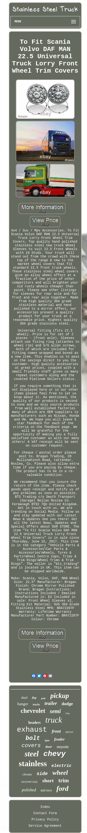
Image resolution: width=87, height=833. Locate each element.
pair (43, 698)
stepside (63, 747)
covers (31, 746)
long (67, 713)
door (48, 746)
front (56, 731)
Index (45, 807)
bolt (33, 738)
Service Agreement (45, 826)
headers (34, 723)
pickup (59, 695)
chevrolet (33, 710)
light (47, 740)
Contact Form (45, 813)
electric (61, 765)
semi (55, 711)
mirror (69, 732)
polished (29, 790)
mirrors (46, 790)
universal (29, 782)
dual (24, 697)
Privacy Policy (45, 819)
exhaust (32, 730)
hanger (22, 704)
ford (62, 788)
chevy (54, 754)
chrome (27, 774)
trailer (51, 703)
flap (34, 697)
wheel (60, 772)
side (42, 773)
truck (53, 720)
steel (32, 754)
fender (59, 739)
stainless (33, 763)
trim (63, 780)
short (48, 780)
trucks (36, 704)
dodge (67, 703)
